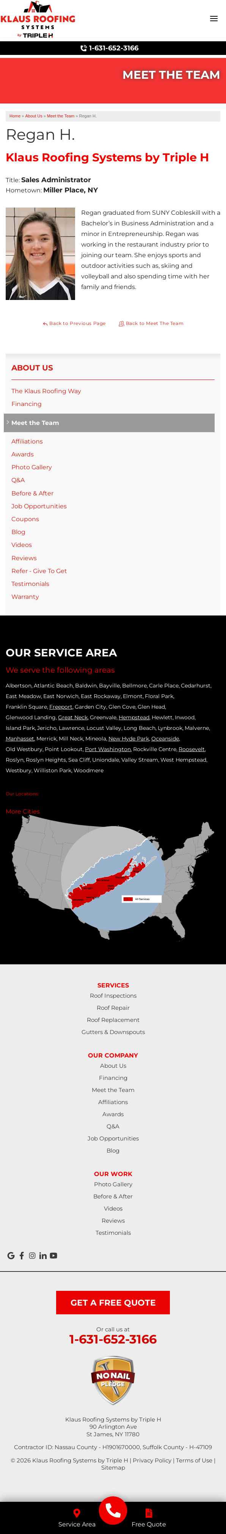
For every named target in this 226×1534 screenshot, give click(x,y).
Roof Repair (113, 1007)
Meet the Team (35, 422)
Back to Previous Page (74, 323)
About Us (32, 368)
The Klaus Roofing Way (46, 391)
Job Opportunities (39, 506)
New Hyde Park (128, 738)
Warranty (25, 596)
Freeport (60, 706)
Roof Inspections (113, 995)
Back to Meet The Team (151, 323)
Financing (26, 404)
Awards (22, 454)
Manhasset (20, 738)
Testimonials (30, 583)
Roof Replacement (113, 1019)
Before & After (32, 493)
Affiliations (27, 441)
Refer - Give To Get (39, 571)
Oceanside (165, 738)
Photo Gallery (31, 467)
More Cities (23, 811)
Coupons (25, 519)
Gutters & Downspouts (113, 1032)
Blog (18, 532)
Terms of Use (194, 1460)
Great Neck (73, 717)
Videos (21, 544)
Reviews (24, 558)
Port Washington (108, 749)
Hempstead (134, 717)
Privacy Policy (152, 1460)
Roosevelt (192, 749)
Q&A (18, 480)
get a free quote (113, 1303)
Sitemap (113, 1467)
